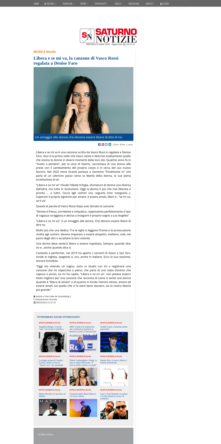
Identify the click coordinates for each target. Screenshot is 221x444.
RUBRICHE (68, 3)
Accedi (164, 3)
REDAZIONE (134, 3)
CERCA (119, 3)
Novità (51, 51)
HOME (36, 3)
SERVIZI (150, 3)
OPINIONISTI (101, 3)
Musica (39, 51)
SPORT (84, 3)
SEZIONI (50, 3)
